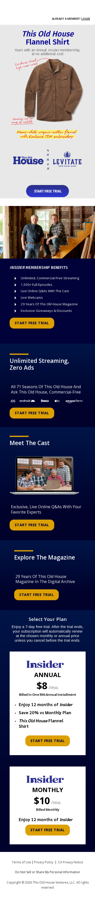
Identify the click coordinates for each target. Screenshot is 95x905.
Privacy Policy (43, 862)
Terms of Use (21, 862)
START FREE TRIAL (32, 322)
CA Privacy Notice (70, 862)
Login (85, 18)
